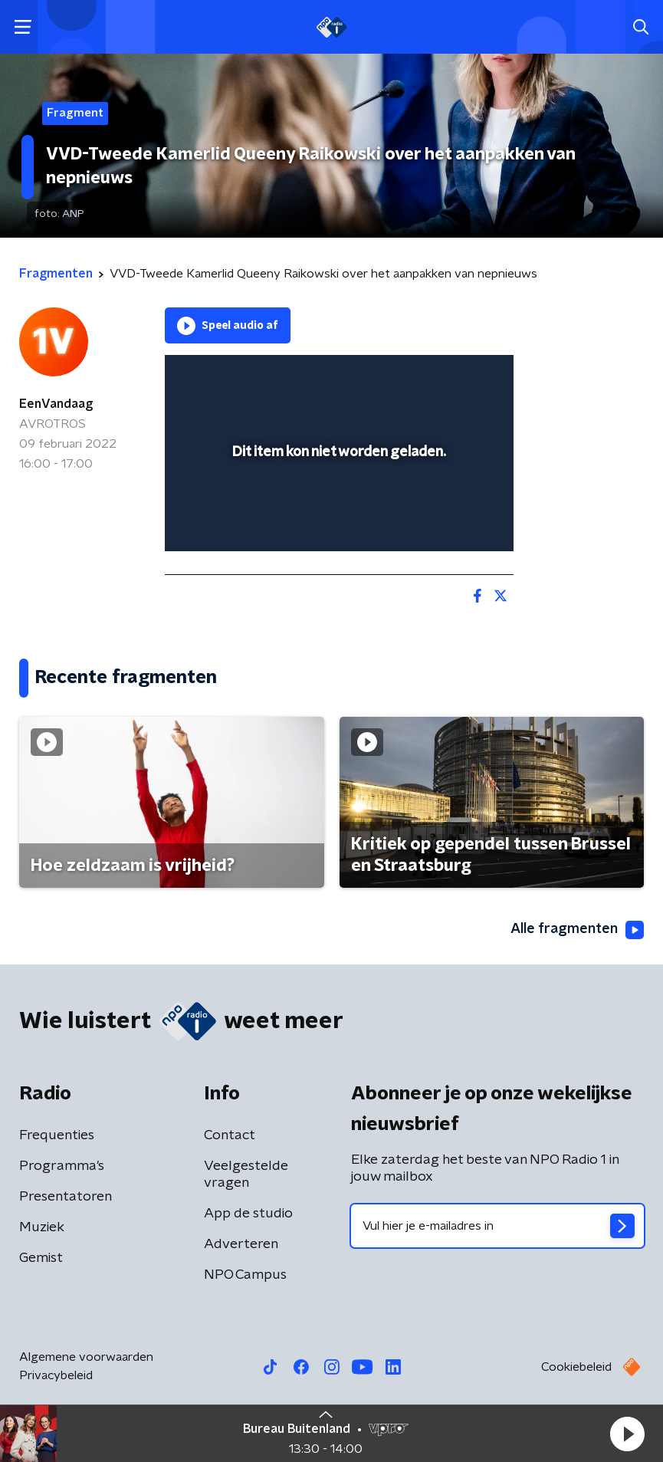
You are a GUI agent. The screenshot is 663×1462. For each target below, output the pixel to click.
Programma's (61, 1166)
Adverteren (241, 1244)
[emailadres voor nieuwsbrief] (498, 1225)
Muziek (41, 1227)
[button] (627, 1433)
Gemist (41, 1258)
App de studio (248, 1214)
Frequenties (56, 1135)
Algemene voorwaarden (86, 1357)
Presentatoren (65, 1197)
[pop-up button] (431, 376)
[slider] (337, 523)
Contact (229, 1135)
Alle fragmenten (577, 930)
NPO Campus (245, 1275)
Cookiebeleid (576, 1367)
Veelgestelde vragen (246, 1174)
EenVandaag (56, 404)
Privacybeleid (56, 1375)
